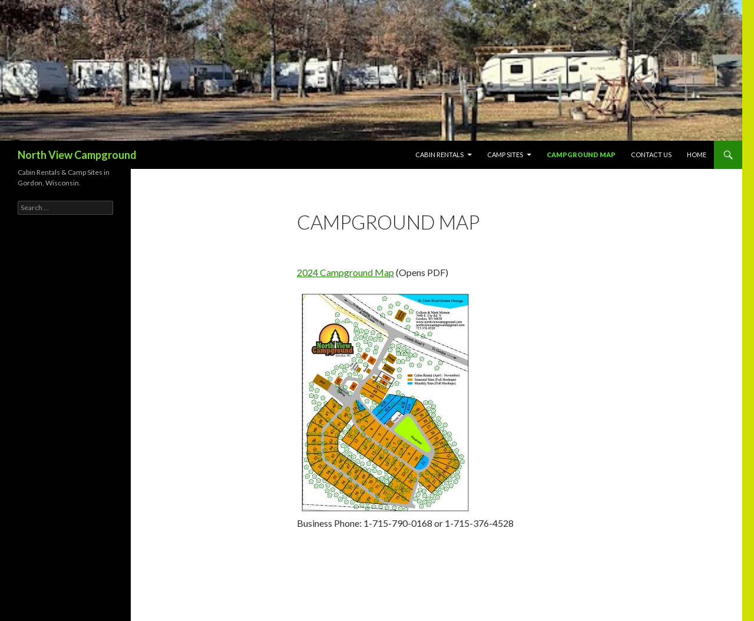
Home (696, 154)
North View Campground (77, 154)
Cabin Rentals (439, 154)
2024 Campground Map (345, 272)
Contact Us (651, 154)
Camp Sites (505, 154)
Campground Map (581, 154)
